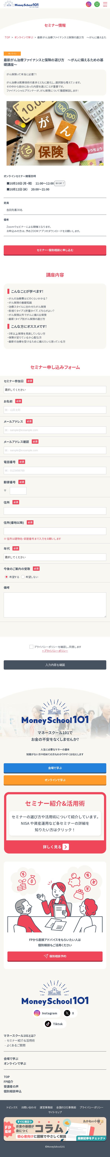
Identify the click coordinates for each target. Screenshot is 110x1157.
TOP (7, 1076)
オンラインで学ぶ (55, 780)
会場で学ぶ (55, 768)
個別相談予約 (55, 956)
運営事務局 (46, 1107)
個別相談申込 (13, 1091)
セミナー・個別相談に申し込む (55, 250)
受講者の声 (11, 1086)
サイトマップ (55, 1112)
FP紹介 (8, 1081)
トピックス (12, 1107)
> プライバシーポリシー (55, 650)
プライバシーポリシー (91, 1107)
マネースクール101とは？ (20, 1035)
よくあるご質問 (16, 1045)
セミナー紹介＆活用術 (21, 1040)
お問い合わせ (28, 1107)
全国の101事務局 (66, 1107)
